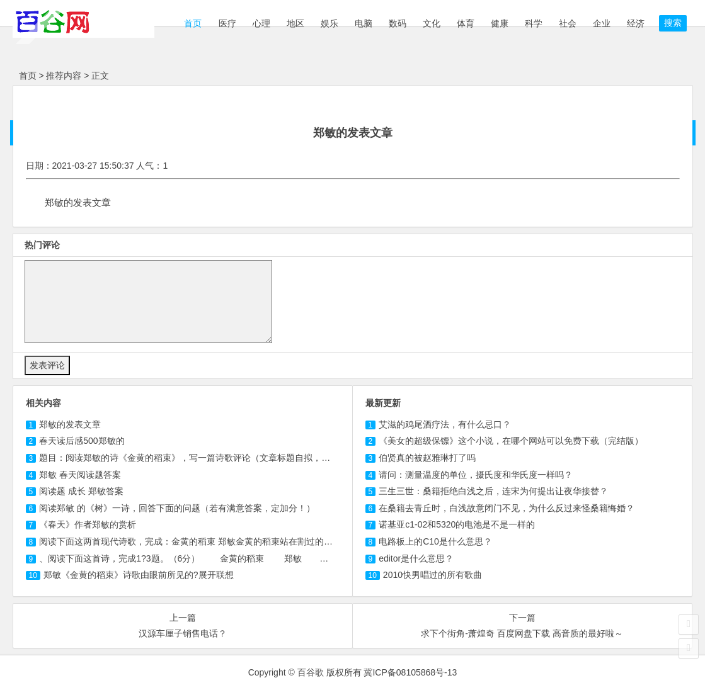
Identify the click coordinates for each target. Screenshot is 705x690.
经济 (636, 23)
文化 (431, 23)
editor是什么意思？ (416, 558)
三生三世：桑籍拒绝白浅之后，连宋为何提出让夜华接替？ (493, 491)
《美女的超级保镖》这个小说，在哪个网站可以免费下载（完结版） (511, 441)
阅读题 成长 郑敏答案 (81, 491)
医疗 (227, 23)
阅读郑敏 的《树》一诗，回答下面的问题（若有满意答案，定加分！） (177, 508)
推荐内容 (63, 76)
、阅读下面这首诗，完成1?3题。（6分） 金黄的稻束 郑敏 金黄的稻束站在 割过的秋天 (241, 558)
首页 (192, 23)
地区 (295, 23)
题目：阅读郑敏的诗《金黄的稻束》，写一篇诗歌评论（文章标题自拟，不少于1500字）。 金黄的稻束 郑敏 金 (255, 458)
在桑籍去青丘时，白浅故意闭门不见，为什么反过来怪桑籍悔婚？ (506, 508)
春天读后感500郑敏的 (81, 441)
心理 (261, 23)
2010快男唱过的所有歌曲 (432, 575)
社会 (567, 23)
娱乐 (329, 23)
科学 (533, 23)
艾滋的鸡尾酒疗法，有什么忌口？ (445, 424)
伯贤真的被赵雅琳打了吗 (427, 458)
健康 (499, 23)
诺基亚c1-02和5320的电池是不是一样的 (457, 524)
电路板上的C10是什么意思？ (435, 541)
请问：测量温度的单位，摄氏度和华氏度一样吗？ (476, 475)
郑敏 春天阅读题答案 (80, 475)
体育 (465, 23)
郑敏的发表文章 (70, 424)
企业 (601, 23)
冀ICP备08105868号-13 (410, 672)
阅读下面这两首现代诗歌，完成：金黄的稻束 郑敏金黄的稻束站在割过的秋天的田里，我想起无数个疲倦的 (247, 541)
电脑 (363, 23)
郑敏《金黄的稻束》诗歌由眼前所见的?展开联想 (138, 575)
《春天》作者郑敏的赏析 (87, 524)
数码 (397, 23)
